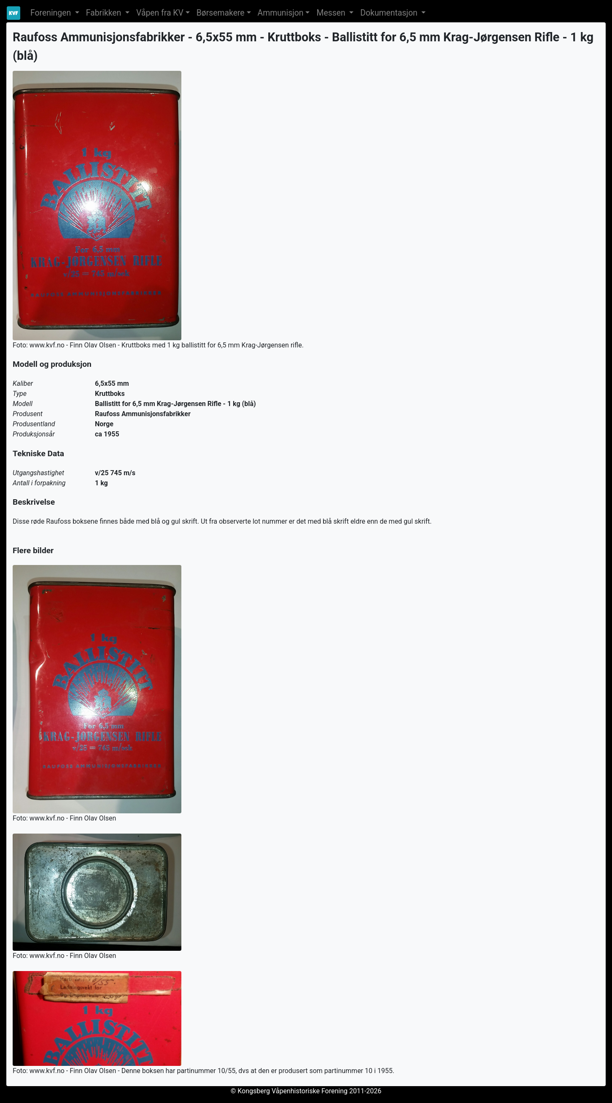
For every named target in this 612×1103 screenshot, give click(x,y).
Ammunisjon (281, 13)
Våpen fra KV (159, 13)
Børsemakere (221, 13)
